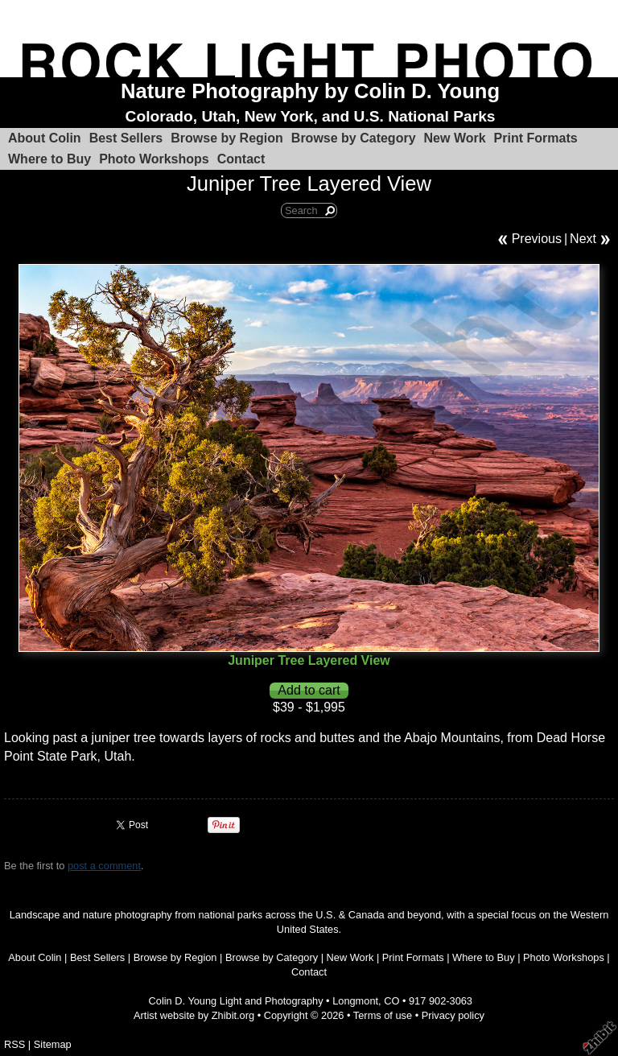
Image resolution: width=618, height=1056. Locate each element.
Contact (241, 159)
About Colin (44, 138)
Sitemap (53, 1044)
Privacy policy (453, 1015)
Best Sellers (126, 138)
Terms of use (382, 1015)
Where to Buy (49, 159)
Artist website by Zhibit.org (194, 1015)
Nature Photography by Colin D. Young (310, 91)
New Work (455, 138)
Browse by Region (227, 138)
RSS (14, 1044)
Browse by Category (353, 138)
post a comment (104, 866)
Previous (537, 238)
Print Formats (536, 138)
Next (583, 238)
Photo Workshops (154, 159)
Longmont (355, 1001)
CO (391, 1001)
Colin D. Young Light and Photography (236, 1001)
